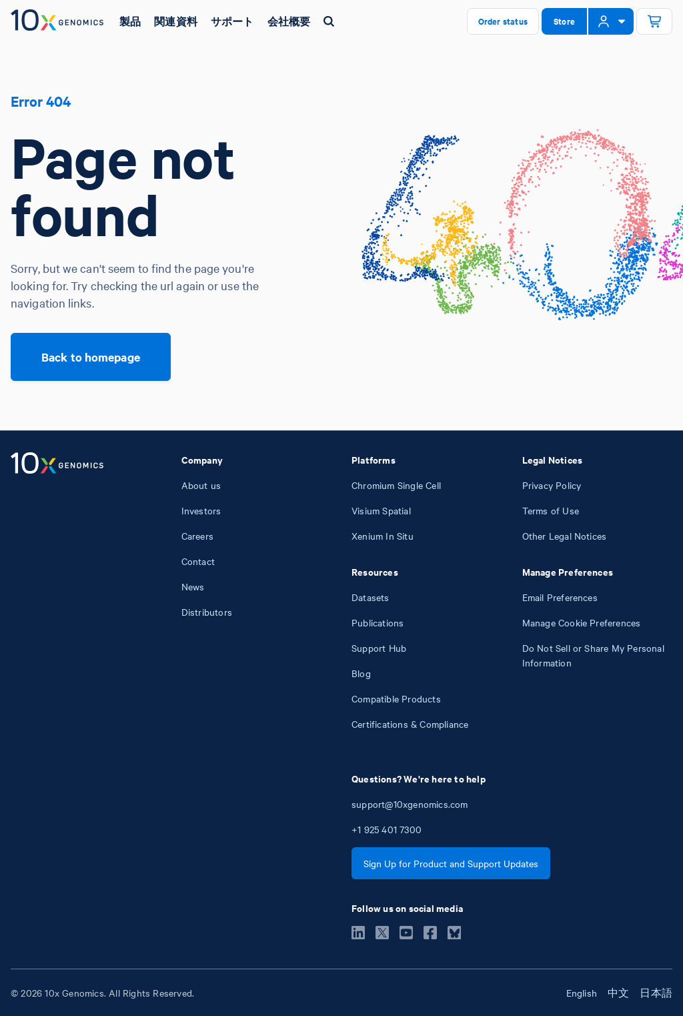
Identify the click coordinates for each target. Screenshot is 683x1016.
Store (564, 21)
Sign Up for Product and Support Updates (451, 863)
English (581, 992)
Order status (503, 21)
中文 (618, 992)
